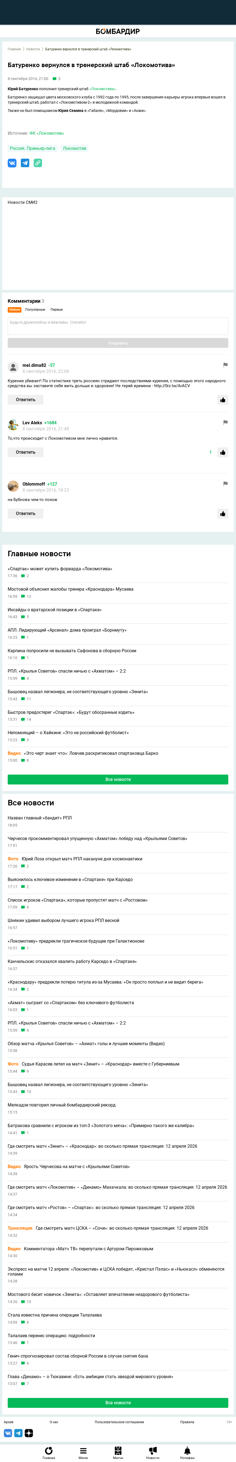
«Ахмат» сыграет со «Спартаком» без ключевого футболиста (71, 1002)
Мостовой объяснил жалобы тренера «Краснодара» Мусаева (71, 589)
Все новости (118, 779)
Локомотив (74, 148)
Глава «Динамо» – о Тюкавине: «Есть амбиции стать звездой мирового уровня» (90, 1376)
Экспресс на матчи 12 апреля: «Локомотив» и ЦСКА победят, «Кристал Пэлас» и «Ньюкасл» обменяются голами (116, 1271)
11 (29, 699)
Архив (8, 1422)
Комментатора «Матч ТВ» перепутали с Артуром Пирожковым (80, 1248)
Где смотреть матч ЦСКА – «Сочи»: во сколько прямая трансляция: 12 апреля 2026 (108, 1228)
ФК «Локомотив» (46, 133)
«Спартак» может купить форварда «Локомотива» (60, 568)
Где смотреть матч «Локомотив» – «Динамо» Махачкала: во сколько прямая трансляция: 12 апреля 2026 (117, 1187)
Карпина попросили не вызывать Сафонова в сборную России (72, 650)
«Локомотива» (102, 89)
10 (29, 1092)
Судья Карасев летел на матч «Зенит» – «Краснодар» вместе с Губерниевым (93, 1064)
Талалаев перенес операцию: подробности (51, 1335)
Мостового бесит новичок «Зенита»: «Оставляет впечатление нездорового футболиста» (99, 1294)
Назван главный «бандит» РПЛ (40, 818)
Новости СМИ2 (22, 202)
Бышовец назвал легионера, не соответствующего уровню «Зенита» (78, 691)
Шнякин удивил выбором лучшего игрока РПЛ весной (63, 920)
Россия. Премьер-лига (32, 148)
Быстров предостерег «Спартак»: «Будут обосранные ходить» (71, 712)
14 (29, 719)
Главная (14, 49)
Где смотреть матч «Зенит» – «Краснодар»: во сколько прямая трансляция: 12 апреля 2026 (102, 1146)
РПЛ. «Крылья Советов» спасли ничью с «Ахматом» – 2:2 (67, 671)
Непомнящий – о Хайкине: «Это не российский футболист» (68, 732)
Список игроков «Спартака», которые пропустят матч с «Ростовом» (78, 900)
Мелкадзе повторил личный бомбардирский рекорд (62, 1105)
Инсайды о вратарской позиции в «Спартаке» (55, 609)
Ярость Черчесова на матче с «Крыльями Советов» (69, 1166)
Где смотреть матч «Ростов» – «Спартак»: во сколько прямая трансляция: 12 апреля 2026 (101, 1207)
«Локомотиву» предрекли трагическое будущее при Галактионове (76, 941)
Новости (33, 49)
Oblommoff (34, 484)
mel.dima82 (34, 365)
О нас (54, 1422)
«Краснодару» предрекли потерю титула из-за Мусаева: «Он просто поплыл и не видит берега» (105, 982)
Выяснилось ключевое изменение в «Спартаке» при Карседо (70, 879)
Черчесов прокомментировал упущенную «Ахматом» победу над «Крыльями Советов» (97, 838)
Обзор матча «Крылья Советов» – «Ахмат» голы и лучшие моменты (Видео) (86, 1043)
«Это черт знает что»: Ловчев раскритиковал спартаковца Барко (83, 753)
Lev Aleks (32, 422)
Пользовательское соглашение (119, 1422)
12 (29, 596)
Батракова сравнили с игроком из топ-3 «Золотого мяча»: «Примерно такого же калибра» (101, 1125)
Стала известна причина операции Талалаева (55, 1315)
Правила (187, 1422)
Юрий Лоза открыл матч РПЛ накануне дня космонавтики (75, 859)
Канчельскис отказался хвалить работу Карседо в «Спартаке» (72, 961)
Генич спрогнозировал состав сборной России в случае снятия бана (78, 1356)
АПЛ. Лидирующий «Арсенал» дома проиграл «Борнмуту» (67, 630)
